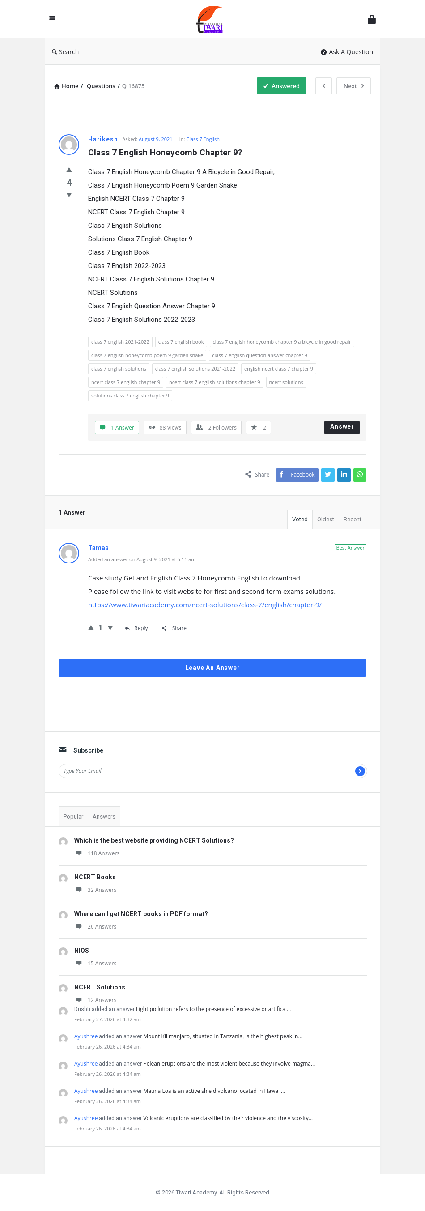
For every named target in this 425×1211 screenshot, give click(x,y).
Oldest (325, 519)
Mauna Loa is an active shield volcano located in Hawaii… (214, 1091)
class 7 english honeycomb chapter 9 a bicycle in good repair (282, 341)
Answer (342, 426)
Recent (352, 519)
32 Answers (95, 890)
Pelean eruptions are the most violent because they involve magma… (229, 1063)
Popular (73, 816)
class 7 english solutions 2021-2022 (195, 368)
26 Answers (95, 926)
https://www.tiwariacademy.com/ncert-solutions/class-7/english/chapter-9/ (205, 604)
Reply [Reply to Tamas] (136, 628)
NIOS (81, 950)
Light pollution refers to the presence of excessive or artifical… (213, 1009)
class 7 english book (181, 341)
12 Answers (95, 1000)
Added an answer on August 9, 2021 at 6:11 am (142, 559)
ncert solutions (286, 382)
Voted (300, 519)
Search (65, 51)
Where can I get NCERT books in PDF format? (141, 913)
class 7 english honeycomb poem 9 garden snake (147, 355)
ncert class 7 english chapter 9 (125, 382)
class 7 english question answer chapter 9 (259, 355)
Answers (104, 816)
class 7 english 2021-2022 (120, 341)
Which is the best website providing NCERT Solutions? (154, 840)
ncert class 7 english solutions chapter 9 (214, 382)
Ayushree (86, 1036)
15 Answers (95, 963)
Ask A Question (347, 51)
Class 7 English (203, 139)
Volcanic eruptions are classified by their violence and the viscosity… (228, 1118)
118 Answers (96, 853)
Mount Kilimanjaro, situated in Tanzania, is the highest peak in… (222, 1036)
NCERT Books (95, 877)
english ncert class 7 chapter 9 (278, 368)
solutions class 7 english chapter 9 (130, 395)
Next (354, 86)
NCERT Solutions (99, 987)
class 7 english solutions (118, 368)
